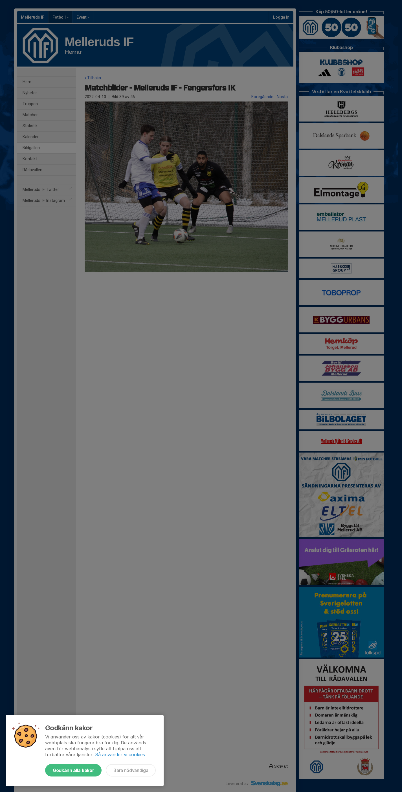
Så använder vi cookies (120, 754)
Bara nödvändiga (130, 770)
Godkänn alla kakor (73, 770)
